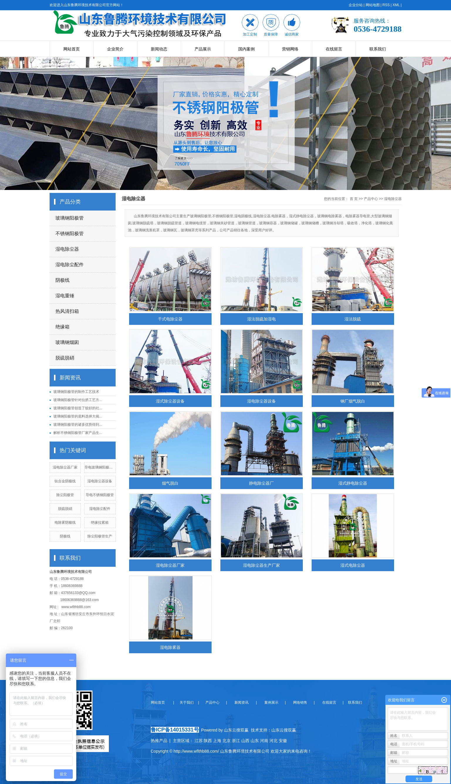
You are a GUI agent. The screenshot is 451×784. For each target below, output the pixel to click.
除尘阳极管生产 (99, 536)
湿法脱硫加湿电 (261, 319)
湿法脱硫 (352, 319)
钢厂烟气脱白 (352, 401)
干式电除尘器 (170, 319)
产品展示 (203, 49)
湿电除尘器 (67, 249)
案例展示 (270, 702)
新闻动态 (159, 49)
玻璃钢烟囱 (67, 342)
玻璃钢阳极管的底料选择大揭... (77, 416)
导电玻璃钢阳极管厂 (100, 467)
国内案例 (246, 49)
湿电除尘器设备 (99, 481)
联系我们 (377, 49)
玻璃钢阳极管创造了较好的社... (77, 408)
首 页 (354, 199)
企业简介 (115, 49)
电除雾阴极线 (65, 522)
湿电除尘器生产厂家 (261, 565)
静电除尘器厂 (261, 483)
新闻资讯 (240, 702)
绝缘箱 (62, 326)
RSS (386, 5)
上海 (217, 740)
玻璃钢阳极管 (69, 217)
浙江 (236, 740)
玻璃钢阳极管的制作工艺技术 (76, 392)
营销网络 (290, 49)
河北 (273, 740)
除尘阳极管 (65, 495)
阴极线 (62, 280)
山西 (245, 740)
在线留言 (334, 49)
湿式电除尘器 (352, 565)
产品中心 (371, 199)
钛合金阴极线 (65, 481)
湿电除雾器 (170, 647)
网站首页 (71, 49)
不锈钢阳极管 (69, 233)
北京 (226, 740)
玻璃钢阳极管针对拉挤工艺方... (77, 400)
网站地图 (373, 5)
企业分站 (356, 5)
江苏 (199, 740)
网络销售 (300, 702)
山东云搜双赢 (283, 730)
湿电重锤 (64, 295)
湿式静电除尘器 (352, 483)
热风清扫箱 (67, 311)
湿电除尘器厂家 (65, 467)
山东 (255, 740)
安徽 (283, 740)
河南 (264, 740)
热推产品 (159, 740)
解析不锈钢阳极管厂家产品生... (77, 433)
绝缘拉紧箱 (100, 522)
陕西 (208, 740)
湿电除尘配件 (69, 264)
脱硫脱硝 (64, 357)
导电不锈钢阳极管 (100, 495)
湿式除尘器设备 (170, 401)
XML (396, 5)
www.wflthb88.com (75, 607)
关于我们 (188, 702)
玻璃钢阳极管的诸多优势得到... (77, 424)
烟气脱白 (170, 483)
